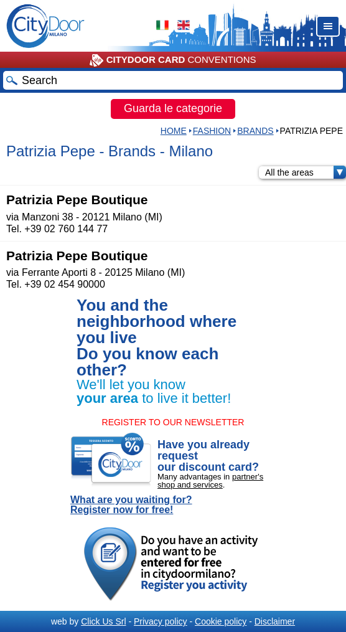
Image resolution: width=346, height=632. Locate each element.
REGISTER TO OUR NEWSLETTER (173, 422)
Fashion (212, 131)
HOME (174, 131)
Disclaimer (275, 621)
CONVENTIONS (173, 60)
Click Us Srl (103, 621)
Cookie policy (220, 621)
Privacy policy (160, 621)
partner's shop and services (210, 480)
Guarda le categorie (173, 108)
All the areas (305, 172)
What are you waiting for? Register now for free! (131, 505)
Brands (255, 131)
